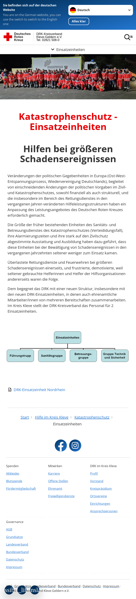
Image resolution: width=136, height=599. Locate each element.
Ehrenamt (55, 488)
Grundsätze (14, 537)
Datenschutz (15, 559)
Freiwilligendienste (61, 496)
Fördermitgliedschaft (21, 488)
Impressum (14, 567)
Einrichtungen (100, 504)
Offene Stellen (58, 481)
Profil (94, 473)
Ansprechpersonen (103, 511)
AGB (9, 529)
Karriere (54, 473)
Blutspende (14, 481)
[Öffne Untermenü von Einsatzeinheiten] (68, 49)
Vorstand (96, 481)
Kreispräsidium (101, 488)
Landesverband (17, 544)
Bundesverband (17, 552)
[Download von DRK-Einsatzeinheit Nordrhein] (68, 390)
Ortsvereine (98, 496)
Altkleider (12, 473)
